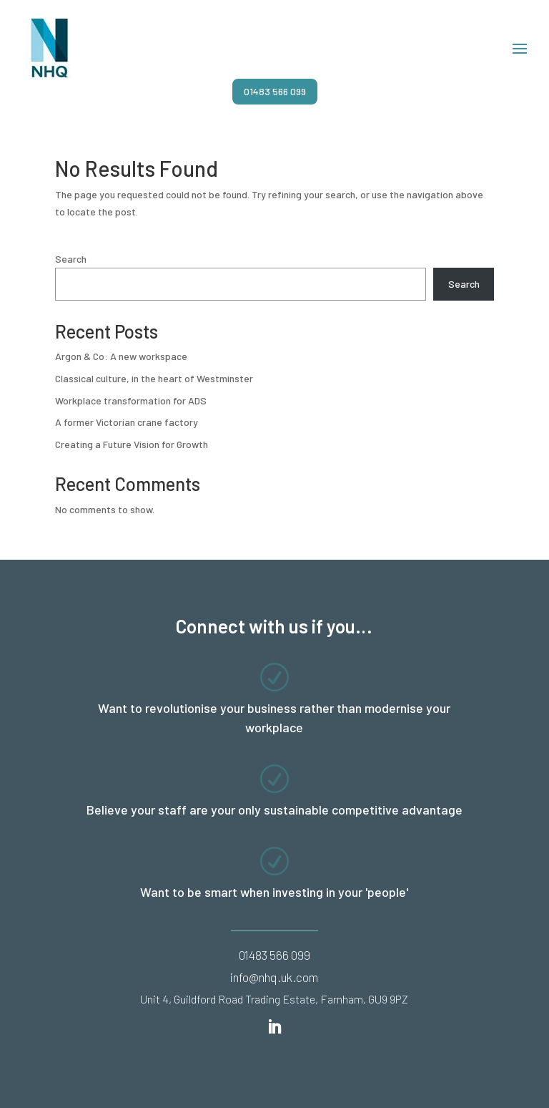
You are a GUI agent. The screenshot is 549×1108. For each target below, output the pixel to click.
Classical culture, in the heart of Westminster (154, 378)
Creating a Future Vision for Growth (131, 444)
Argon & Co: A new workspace (121, 356)
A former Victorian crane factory (126, 422)
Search (70, 259)
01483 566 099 (275, 91)
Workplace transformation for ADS (131, 400)
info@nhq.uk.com (274, 977)
